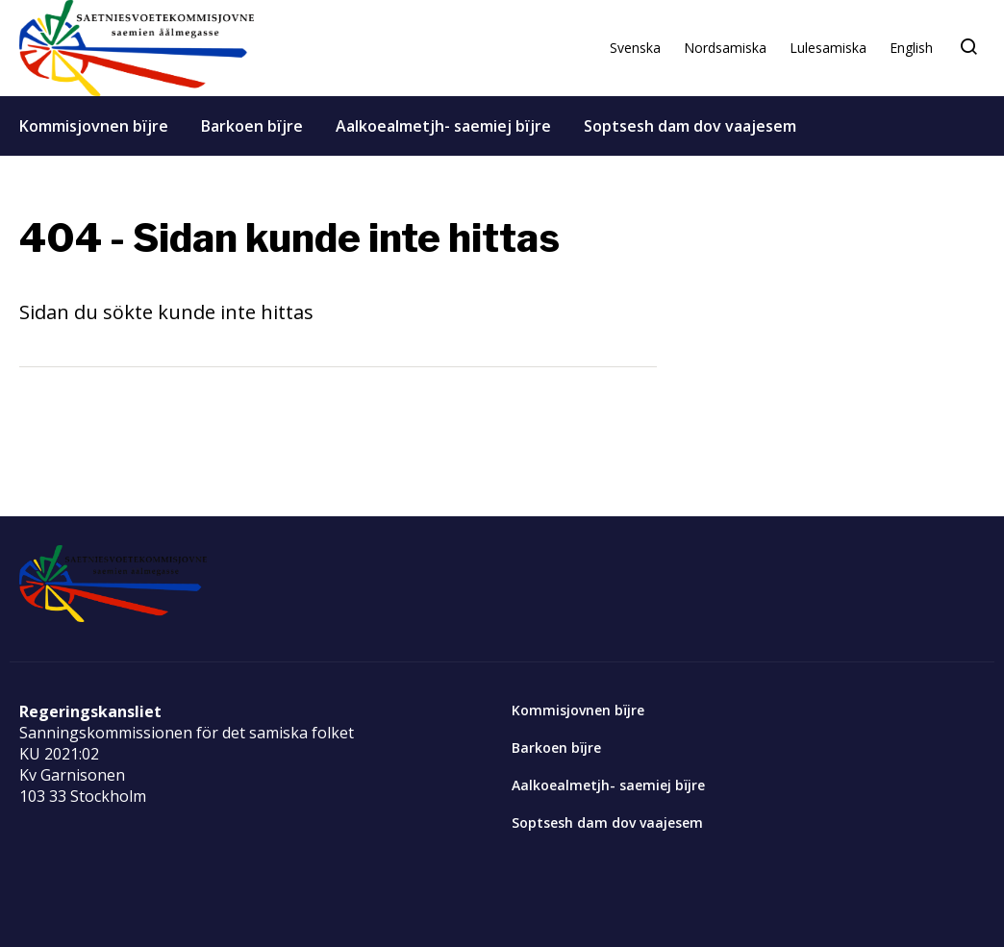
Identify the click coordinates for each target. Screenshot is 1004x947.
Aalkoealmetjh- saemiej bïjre (443, 126)
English (911, 47)
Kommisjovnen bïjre (93, 126)
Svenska (635, 47)
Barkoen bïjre (252, 126)
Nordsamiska (725, 47)
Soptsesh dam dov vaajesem (690, 126)
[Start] (136, 48)
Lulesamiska (828, 47)
